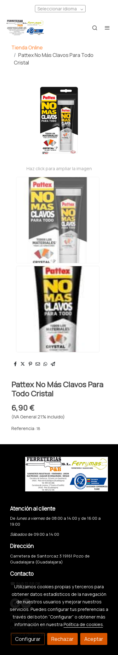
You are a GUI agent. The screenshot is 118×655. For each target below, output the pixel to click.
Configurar (28, 638)
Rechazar (62, 638)
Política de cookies (83, 624)
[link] (25, 28)
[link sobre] (59, 478)
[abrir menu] (107, 28)
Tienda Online (27, 47)
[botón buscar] (94, 28)
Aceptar (93, 638)
